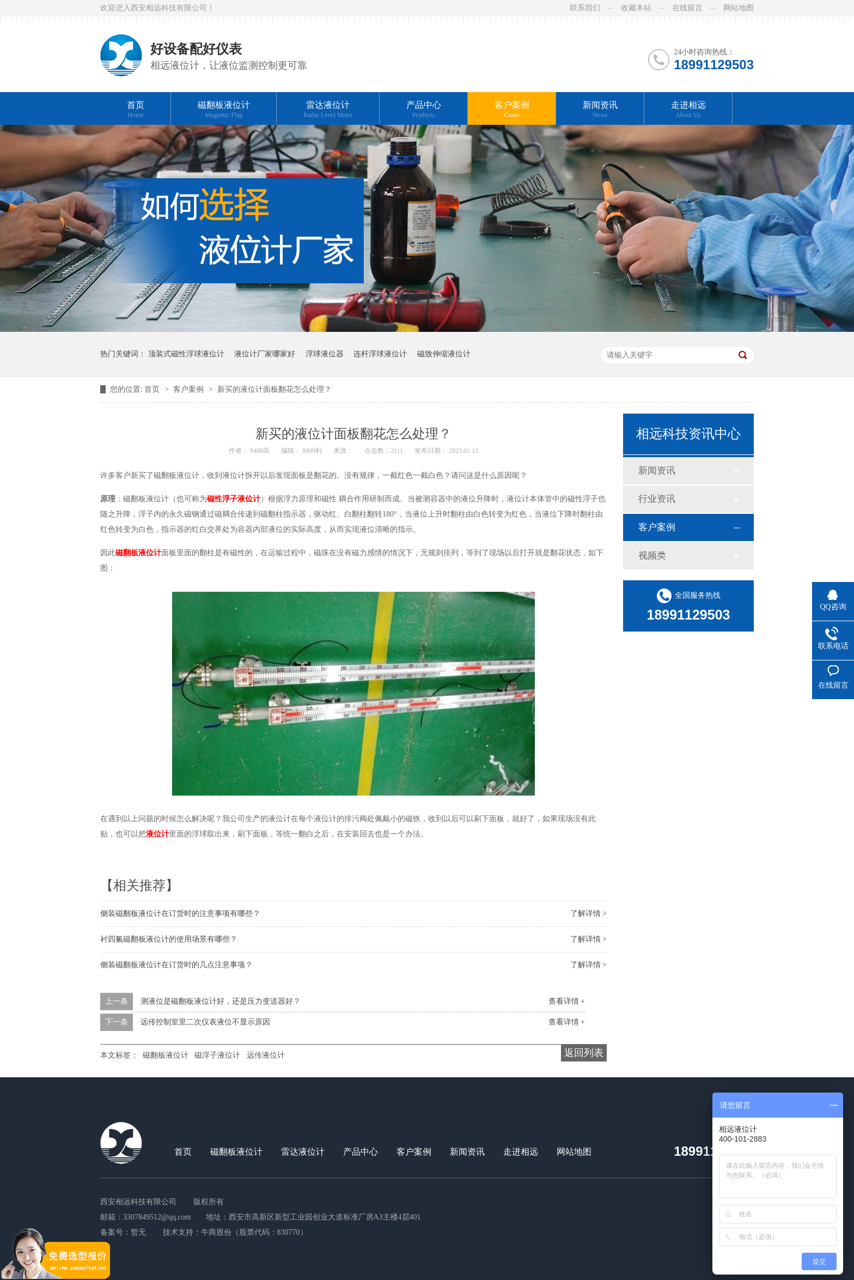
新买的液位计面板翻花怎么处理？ (274, 389)
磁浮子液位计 (217, 1055)
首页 (135, 109)
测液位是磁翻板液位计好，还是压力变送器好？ (221, 1001)
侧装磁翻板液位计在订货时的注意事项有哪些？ (180, 913)
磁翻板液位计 (224, 109)
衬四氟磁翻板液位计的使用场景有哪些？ (168, 939)
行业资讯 (656, 499)
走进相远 (688, 109)
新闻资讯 (600, 109)
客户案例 (512, 109)
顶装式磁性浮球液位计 (186, 354)
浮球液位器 (325, 354)
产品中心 (423, 109)
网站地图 (738, 8)
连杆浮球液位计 (380, 354)
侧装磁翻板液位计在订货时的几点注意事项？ (176, 965)
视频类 (652, 555)
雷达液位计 (328, 109)
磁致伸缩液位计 (444, 354)
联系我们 (585, 8)
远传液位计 (266, 1055)
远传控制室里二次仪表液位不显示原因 (205, 1022)
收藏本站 (636, 8)
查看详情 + (566, 1001)
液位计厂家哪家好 (264, 354)
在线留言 (687, 8)
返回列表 (583, 1052)
